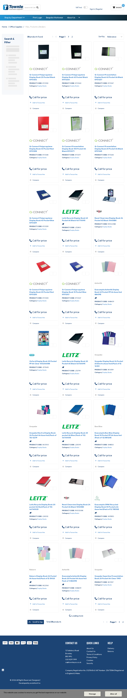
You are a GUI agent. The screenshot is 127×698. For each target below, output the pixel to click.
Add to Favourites (37, 103)
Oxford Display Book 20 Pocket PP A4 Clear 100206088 (43, 362)
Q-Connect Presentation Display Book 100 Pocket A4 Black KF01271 (74, 148)
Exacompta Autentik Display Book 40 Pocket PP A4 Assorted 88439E (108, 291)
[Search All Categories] (32, 7)
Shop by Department (13, 17)
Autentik (98, 283)
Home (4, 27)
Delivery (111, 648)
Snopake (98, 355)
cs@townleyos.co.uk (73, 662)
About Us (71, 17)
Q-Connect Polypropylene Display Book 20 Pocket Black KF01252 (42, 77)
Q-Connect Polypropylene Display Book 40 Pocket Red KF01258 (41, 148)
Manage (92, 694)
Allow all (113, 694)
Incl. (79, 7)
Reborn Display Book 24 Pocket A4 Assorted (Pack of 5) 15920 (43, 577)
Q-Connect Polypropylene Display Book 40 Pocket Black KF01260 (75, 77)
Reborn (32, 570)
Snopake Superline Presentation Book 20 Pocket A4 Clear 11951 (109, 577)
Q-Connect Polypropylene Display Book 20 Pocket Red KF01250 (41, 291)
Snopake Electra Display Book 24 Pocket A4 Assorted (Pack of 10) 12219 (42, 435)
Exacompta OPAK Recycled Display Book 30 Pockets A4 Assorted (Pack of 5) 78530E (107, 506)
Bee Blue (98, 426)
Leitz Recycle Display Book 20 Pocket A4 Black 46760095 (75, 362)
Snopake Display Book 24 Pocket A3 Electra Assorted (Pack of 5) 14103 (109, 363)
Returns (111, 651)
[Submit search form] (37, 7)
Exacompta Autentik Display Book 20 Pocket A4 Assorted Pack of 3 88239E (74, 578)
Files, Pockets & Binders (35, 27)
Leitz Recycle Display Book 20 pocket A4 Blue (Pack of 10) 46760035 (75, 435)
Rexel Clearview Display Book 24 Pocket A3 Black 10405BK (109, 219)
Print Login (37, 17)
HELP (110, 643)
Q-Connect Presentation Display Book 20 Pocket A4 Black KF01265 (109, 148)
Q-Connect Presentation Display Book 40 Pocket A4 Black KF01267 (109, 77)
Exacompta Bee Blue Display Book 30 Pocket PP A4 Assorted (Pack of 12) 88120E (108, 435)
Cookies (90, 660)
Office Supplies (15, 27)
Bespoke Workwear (54, 17)
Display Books (42, 86)
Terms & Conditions (94, 654)
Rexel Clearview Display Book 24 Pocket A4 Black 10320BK (76, 505)
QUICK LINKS (93, 643)
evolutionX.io (35, 683)
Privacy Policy (92, 657)
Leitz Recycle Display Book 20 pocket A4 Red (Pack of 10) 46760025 (42, 506)
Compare (34, 108)
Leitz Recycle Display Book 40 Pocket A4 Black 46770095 (75, 219)
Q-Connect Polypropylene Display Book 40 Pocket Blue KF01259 (41, 220)
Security (90, 663)
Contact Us (91, 651)
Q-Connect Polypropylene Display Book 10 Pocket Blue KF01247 (74, 291)
